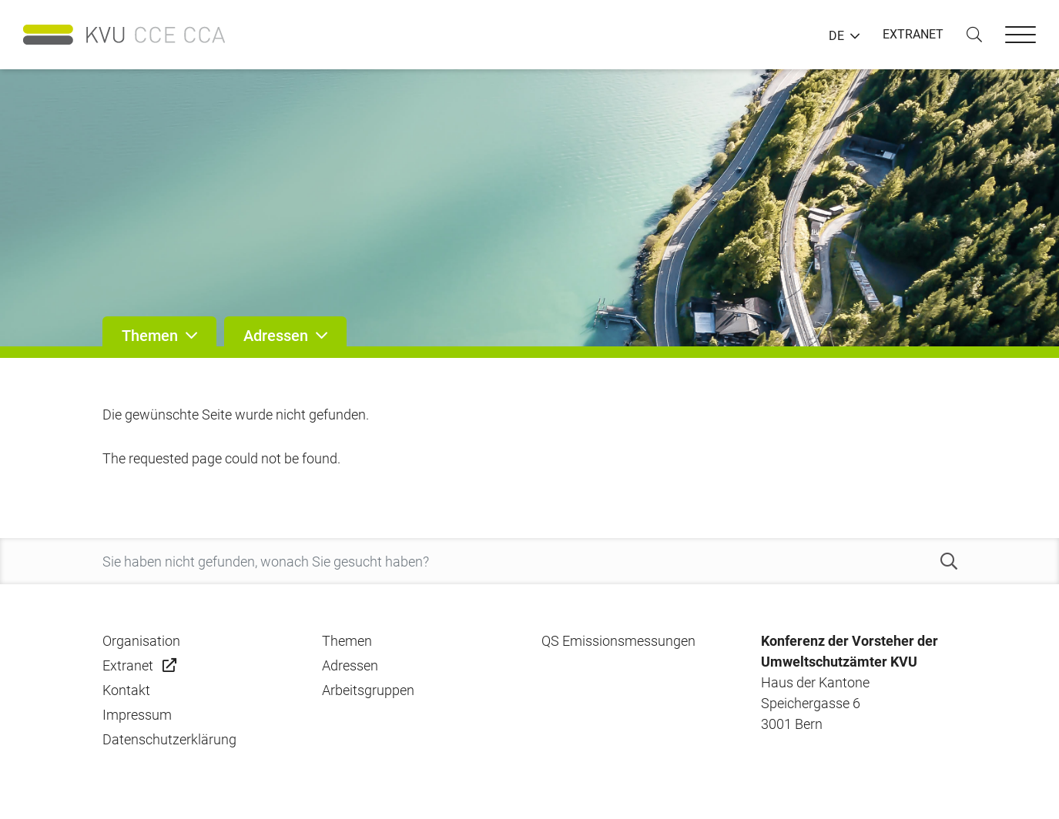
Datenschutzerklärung (169, 739)
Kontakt (126, 690)
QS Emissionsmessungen (618, 641)
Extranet (127, 665)
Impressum (137, 715)
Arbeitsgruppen (368, 690)
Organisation (141, 641)
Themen (347, 641)
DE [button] (836, 36)
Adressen (350, 665)
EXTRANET (913, 34)
